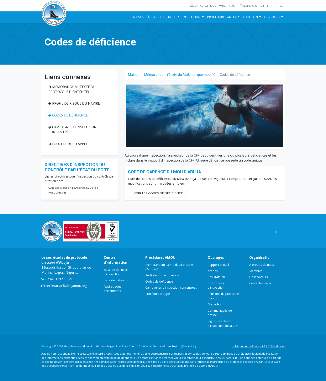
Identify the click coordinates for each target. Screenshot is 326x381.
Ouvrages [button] (272, 17)
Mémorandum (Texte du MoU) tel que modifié (179, 74)
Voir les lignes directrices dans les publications (73, 190)
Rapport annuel (218, 265)
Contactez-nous (203, 5)
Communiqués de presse (220, 313)
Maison (138, 17)
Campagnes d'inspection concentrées (72, 129)
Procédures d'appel (68, 144)
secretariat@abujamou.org (64, 285)
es (281, 5)
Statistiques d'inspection (216, 285)
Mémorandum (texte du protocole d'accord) (169, 267)
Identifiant (228, 5)
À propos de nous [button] (162, 17)
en (262, 5)
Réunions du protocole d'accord (223, 296)
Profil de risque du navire (74, 103)
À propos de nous (261, 265)
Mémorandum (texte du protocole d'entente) (72, 89)
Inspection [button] (192, 17)
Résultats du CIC (219, 277)
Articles (213, 271)
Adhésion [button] (251, 17)
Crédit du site (276, 346)
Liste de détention (116, 280)
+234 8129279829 (56, 279)
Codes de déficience (68, 115)
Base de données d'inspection (116, 272)
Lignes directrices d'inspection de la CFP (223, 323)
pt (275, 5)
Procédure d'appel (157, 294)
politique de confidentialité (248, 346)
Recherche (248, 5)
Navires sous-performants (113, 288)
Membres (255, 271)
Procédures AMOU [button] (222, 17)
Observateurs (258, 277)
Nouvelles (214, 304)
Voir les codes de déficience (158, 193)
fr (268, 5)
